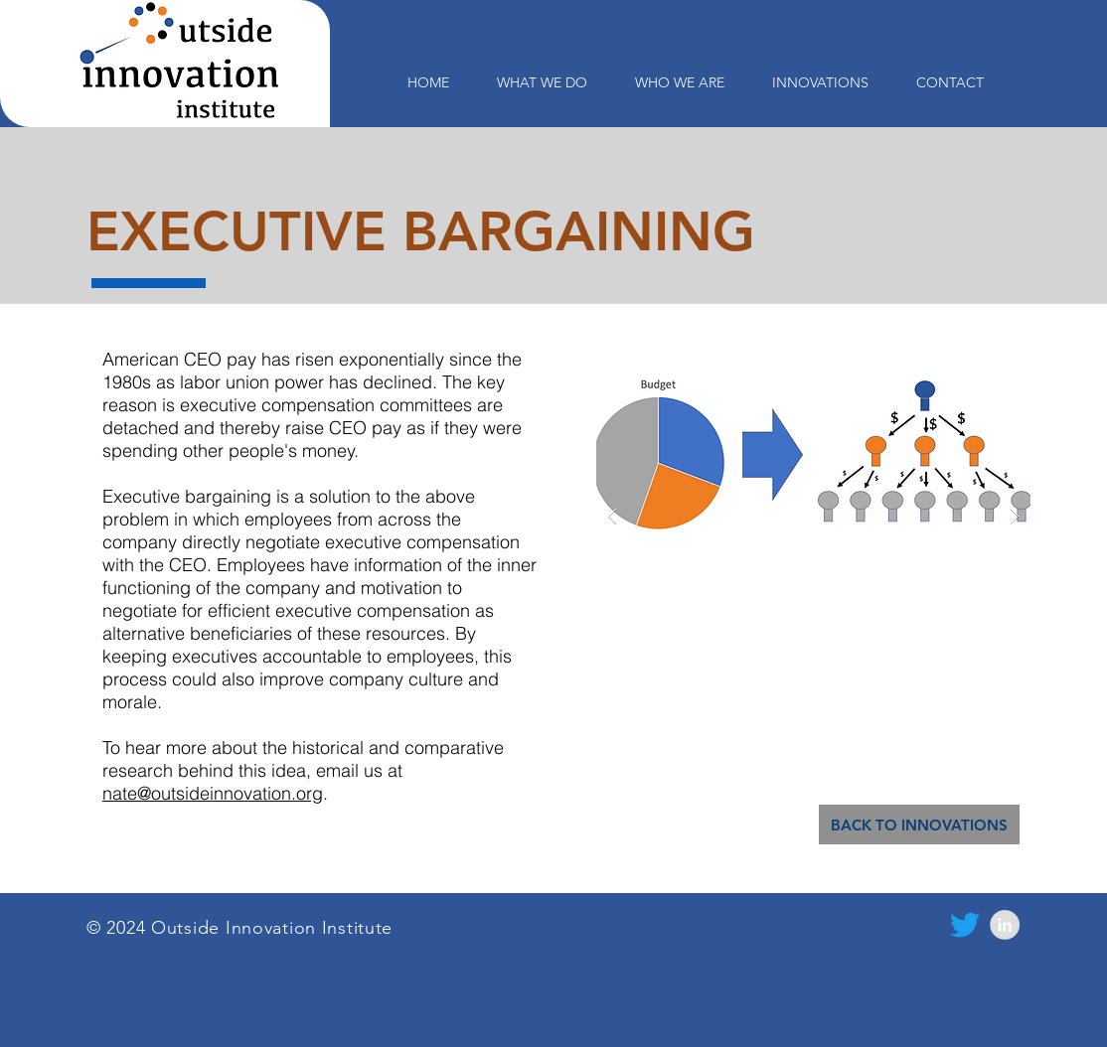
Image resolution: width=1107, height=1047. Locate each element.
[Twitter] (965, 925)
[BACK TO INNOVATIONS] (919, 824)
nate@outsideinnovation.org (212, 793)
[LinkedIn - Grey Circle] (1005, 925)
